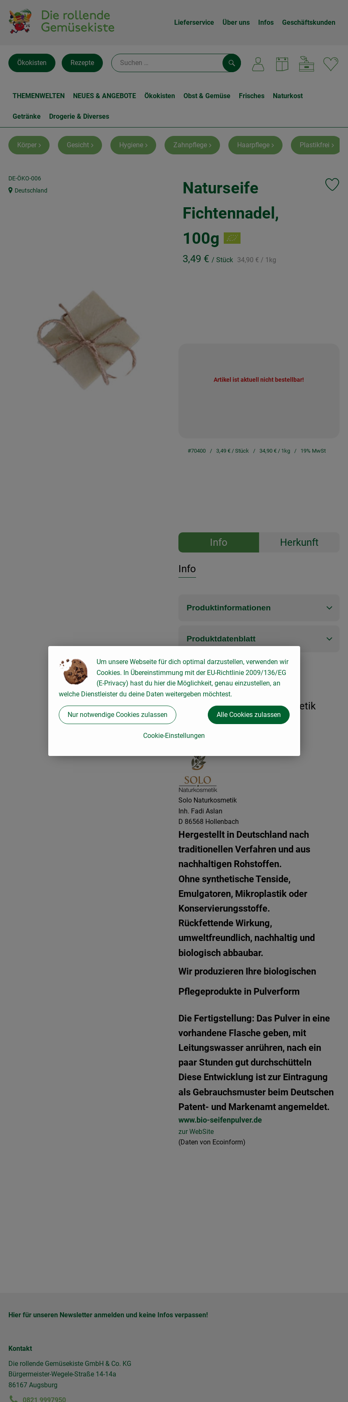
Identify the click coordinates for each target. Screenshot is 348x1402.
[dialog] (174, 701)
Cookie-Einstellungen (174, 736)
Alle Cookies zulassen (249, 715)
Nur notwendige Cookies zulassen (117, 715)
